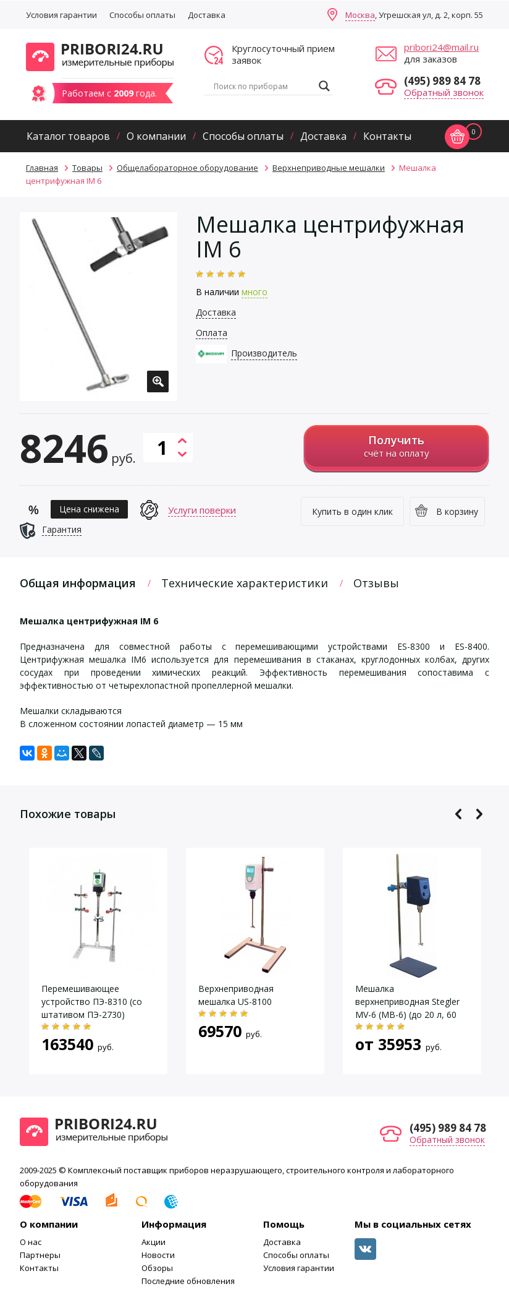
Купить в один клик (352, 511)
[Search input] (263, 86)
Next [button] (479, 814)
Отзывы (376, 582)
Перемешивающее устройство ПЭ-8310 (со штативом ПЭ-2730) (91, 1001)
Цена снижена (89, 509)
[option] (98, 306)
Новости (158, 1254)
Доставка (206, 14)
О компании (156, 136)
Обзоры (157, 1267)
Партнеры (40, 1254)
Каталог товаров (68, 136)
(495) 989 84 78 (442, 81)
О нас (30, 1242)
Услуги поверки (202, 510)
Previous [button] (458, 814)
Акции (153, 1242)
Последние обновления (188, 1280)
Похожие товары (68, 813)
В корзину (457, 511)
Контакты (387, 136)
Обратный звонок (444, 92)
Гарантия (62, 529)
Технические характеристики (244, 582)
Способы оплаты (142, 14)
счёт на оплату (396, 446)
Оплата (211, 332)
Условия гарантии (61, 14)
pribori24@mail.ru (441, 47)
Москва (360, 14)
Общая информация (78, 582)
